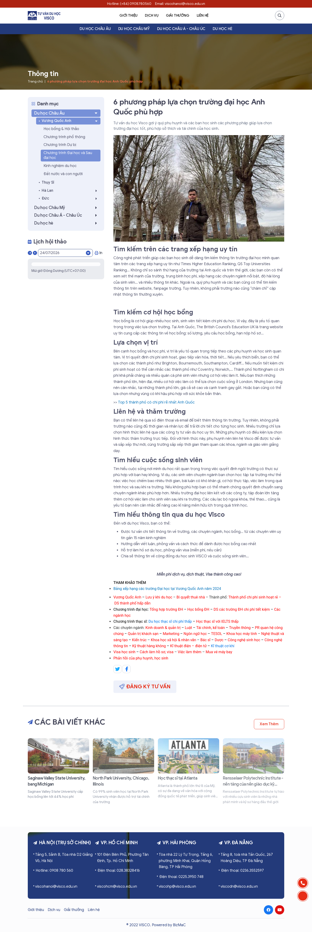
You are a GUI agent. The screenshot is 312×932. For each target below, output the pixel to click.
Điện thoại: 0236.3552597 (242, 870)
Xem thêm (269, 724)
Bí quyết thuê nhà (190, 597)
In (98, 253)
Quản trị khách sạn (143, 633)
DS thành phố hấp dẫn (132, 603)
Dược (219, 640)
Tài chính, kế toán (210, 627)
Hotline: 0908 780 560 (54, 870)
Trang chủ (35, 81)
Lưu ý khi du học (159, 597)
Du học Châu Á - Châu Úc (181, 29)
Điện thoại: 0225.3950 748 (181, 876)
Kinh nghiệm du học (60, 166)
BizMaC (179, 925)
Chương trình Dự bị (60, 145)
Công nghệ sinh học (244, 640)
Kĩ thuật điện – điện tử (188, 646)
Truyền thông (240, 627)
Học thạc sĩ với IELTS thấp (217, 621)
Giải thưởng (177, 15)
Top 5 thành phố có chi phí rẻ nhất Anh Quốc (156, 402)
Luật (188, 627)
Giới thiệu (128, 15)
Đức (71, 198)
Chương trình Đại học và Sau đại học (68, 155)
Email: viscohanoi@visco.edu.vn (180, 4)
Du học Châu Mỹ (134, 29)
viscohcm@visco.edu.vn (117, 886)
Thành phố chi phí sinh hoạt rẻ (253, 597)
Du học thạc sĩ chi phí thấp (170, 621)
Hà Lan (71, 190)
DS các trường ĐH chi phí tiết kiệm (242, 609)
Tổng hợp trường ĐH (166, 609)
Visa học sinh (124, 652)
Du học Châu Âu (95, 29)
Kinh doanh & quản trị (163, 627)
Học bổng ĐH (198, 609)
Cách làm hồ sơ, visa (157, 652)
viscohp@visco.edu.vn (177, 886)
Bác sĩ (205, 640)
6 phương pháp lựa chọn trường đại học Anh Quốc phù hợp (95, 81)
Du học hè (222, 29)
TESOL (216, 633)
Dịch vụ (152, 15)
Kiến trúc (139, 640)
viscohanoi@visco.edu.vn (56, 886)
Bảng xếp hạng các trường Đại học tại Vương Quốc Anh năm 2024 (167, 588)
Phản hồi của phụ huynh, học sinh (140, 658)
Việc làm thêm (189, 652)
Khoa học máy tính (241, 633)
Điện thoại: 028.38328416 (118, 870)
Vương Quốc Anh (127, 597)
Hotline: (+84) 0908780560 (129, 4)
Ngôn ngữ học (195, 633)
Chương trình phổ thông (64, 137)
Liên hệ (203, 15)
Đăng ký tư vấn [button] (145, 686)
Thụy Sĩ (48, 182)
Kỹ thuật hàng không (149, 646)
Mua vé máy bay (219, 652)
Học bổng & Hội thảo (61, 129)
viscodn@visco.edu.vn (239, 886)
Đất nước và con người (63, 174)
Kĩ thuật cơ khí (222, 646)
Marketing (171, 633)
